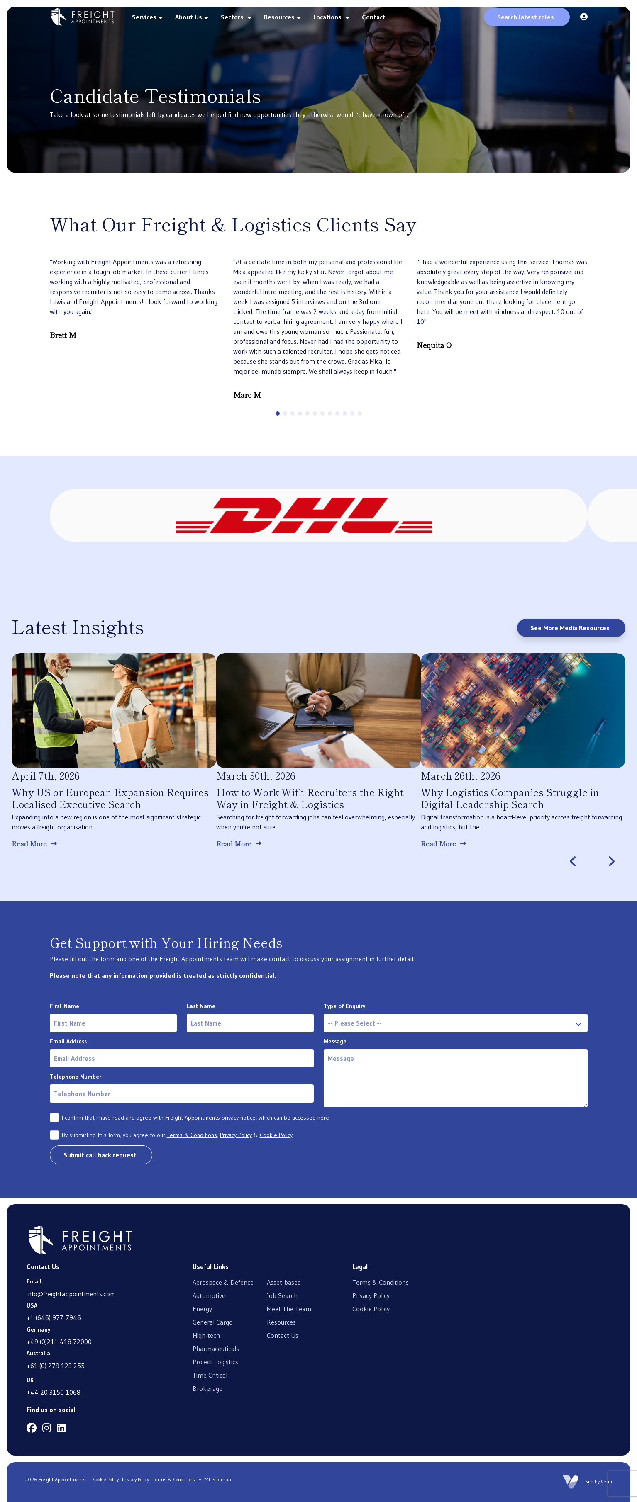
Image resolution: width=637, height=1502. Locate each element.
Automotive (209, 1295)
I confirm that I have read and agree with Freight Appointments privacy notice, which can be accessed (195, 1117)
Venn (606, 1481)
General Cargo (213, 1322)
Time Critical (210, 1375)
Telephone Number (75, 1076)
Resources (279, 17)
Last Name (201, 1006)
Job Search (282, 1295)
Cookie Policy (276, 1135)
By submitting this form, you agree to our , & (177, 1135)
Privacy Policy (236, 1135)
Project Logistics (215, 1362)
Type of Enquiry (344, 1006)
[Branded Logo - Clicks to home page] (83, 17)
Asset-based (284, 1282)
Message (335, 1041)
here (323, 1117)
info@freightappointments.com (71, 1294)
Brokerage (207, 1388)
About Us (188, 17)
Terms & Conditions (192, 1135)
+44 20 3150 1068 (54, 1392)
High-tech (206, 1335)
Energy (202, 1309)
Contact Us (282, 1335)
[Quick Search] (527, 17)
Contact (374, 17)
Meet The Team (289, 1309)
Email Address (68, 1041)
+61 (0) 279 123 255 (56, 1365)
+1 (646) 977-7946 (54, 1317)
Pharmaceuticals (216, 1348)
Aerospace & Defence (223, 1282)
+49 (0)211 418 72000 (59, 1341)
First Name (64, 1006)
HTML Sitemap (214, 1479)
